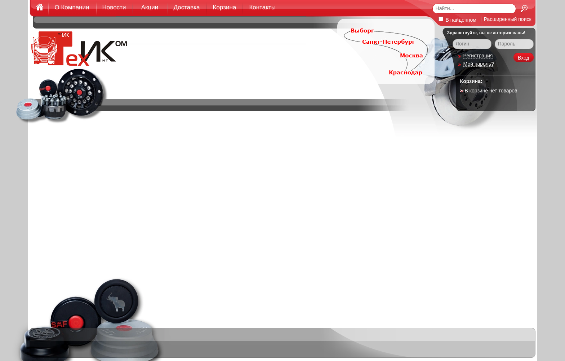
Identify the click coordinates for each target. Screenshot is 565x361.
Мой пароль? (478, 64)
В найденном (457, 19)
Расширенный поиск (507, 19)
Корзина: (471, 81)
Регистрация (478, 55)
